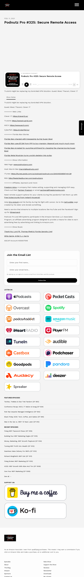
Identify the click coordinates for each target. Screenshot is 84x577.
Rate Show (47, 562)
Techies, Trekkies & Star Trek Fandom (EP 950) (21, 402)
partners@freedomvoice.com (52, 190)
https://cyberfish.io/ (21, 130)
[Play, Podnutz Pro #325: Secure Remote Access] (26, 84)
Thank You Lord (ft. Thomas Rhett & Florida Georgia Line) (28, 232)
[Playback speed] (74, 84)
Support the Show (50, 565)
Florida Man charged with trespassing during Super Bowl (28, 139)
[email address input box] (42, 270)
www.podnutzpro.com (22, 164)
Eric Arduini (14, 202)
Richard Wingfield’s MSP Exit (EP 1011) (18, 456)
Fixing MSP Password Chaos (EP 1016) (18, 431)
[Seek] (52, 85)
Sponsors (7, 573)
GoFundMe (68, 202)
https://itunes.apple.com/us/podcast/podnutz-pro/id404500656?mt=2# (41, 174)
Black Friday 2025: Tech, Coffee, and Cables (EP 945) (24, 417)
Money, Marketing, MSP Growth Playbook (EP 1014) (23, 441)
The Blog (7, 568)
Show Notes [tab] (11, 97)
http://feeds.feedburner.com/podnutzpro (26, 178)
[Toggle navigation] (77, 5)
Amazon (7, 571)
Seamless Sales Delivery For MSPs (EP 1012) (20, 451)
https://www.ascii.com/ (19, 125)
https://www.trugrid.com (22, 121)
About (6, 565)
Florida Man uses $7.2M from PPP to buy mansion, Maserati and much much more (39, 143)
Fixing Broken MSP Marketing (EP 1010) (18, 461)
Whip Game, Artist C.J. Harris (16, 236)
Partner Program (25, 190)
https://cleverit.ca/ (20, 116)
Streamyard (15, 212)
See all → (7, 476)
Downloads (47, 573)
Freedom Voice (10, 187)
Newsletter (47, 571)
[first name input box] (42, 262)
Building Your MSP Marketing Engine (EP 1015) (21, 436)
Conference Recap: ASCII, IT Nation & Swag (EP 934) (23, 407)
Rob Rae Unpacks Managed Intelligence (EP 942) (22, 412)
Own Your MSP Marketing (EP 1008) (17, 471)
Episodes (7, 562)
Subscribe (42, 280)
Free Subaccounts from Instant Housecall (22, 197)
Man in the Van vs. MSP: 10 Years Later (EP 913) (21, 422)
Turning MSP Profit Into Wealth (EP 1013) (19, 446)
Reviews (46, 568)
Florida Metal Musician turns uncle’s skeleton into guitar (28, 155)
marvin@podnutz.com (28, 169)
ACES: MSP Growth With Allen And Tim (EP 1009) (22, 466)
